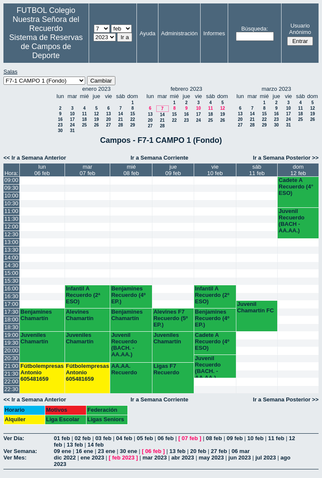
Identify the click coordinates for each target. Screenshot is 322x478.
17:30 (11, 311)
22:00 (11, 381)
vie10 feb (215, 169)
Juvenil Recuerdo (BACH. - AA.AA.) (124, 345)
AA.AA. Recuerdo (124, 369)
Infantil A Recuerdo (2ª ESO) (83, 295)
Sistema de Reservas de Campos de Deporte (46, 46)
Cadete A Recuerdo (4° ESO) (296, 186)
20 (108, 119)
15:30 (11, 281)
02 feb (82, 438)
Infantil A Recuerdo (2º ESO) (212, 295)
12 (96, 113)
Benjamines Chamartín (36, 314)
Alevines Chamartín (79, 314)
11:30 (11, 219)
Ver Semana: (20, 451)
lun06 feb (42, 169)
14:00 (11, 257)
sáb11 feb (257, 169)
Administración (179, 33)
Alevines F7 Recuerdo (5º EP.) (170, 318)
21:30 (11, 373)
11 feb (276, 438)
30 (60, 130)
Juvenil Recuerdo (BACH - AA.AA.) (291, 221)
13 (108, 113)
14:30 (11, 265)
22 (132, 119)
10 (72, 113)
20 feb (198, 451)
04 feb (124, 438)
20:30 (11, 358)
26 (96, 125)
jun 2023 (240, 457)
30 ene (128, 451)
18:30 (11, 327)
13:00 (11, 242)
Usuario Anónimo (300, 28)
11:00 (11, 211)
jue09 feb (173, 169)
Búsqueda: (254, 28)
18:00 (11, 319)
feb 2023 (123, 457)
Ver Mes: (14, 457)
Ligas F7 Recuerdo (166, 369)
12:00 (11, 226)
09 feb (234, 438)
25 (84, 125)
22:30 (11, 389)
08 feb (214, 438)
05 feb (145, 438)
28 (120, 125)
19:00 (11, 335)
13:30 (11, 250)
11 (84, 113)
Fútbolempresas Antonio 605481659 (42, 372)
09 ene (62, 451)
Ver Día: (13, 438)
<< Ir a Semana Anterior (34, 157)
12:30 (11, 234)
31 (72, 130)
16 (60, 119)
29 (132, 125)
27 (108, 125)
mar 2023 (154, 457)
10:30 (11, 203)
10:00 (11, 195)
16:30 (11, 296)
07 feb (190, 438)
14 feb (95, 444)
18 (84, 119)
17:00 (11, 304)
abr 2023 (182, 457)
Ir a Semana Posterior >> (286, 157)
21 (120, 119)
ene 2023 (92, 457)
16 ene (84, 451)
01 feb (62, 438)
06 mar (241, 451)
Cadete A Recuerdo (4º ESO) (212, 341)
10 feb (256, 438)
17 (72, 119)
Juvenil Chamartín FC (255, 307)
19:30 (11, 342)
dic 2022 (65, 457)
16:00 (11, 288)
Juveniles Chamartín (34, 338)
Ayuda (147, 33)
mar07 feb (87, 169)
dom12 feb (298, 169)
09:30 (11, 188)
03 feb (103, 438)
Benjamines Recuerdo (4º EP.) (128, 295)
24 (72, 125)
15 (132, 113)
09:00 (11, 180)
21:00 (11, 366)
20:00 (11, 350)
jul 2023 (265, 457)
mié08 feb (131, 169)
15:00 (11, 273)
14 (120, 113)
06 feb (166, 438)
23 (60, 125)
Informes (214, 33)
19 (96, 119)
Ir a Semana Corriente (159, 157)
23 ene (106, 451)
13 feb (75, 444)
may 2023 (211, 457)
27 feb (219, 451)
